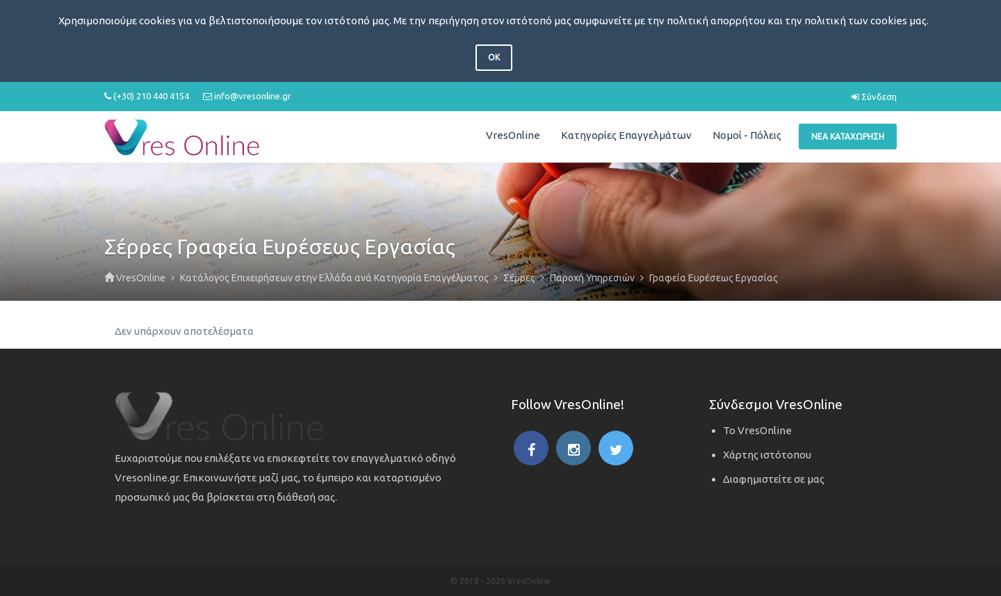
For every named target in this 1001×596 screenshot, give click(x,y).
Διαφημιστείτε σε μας (773, 479)
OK (494, 57)
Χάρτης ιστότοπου (767, 455)
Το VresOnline (757, 430)
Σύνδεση (874, 96)
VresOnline (513, 135)
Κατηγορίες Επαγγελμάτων (626, 135)
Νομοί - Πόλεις (747, 135)
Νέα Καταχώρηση (847, 136)
